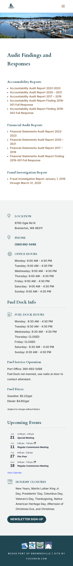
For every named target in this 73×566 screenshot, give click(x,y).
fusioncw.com (36, 558)
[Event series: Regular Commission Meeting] (35, 443)
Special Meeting (25, 438)
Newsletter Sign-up (26, 519)
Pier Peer (22, 456)
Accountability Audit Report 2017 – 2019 (35, 96)
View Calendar (14, 472)
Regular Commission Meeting (33, 447)
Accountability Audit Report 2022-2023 (35, 88)
